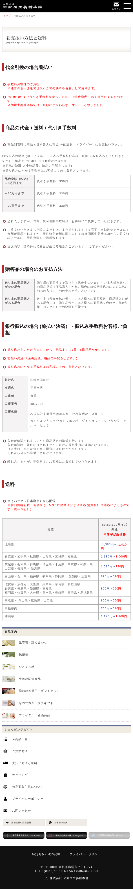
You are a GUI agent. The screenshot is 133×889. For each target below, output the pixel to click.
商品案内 (10, 631)
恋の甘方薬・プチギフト (36, 703)
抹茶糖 (23, 654)
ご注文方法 (20, 751)
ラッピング (20, 774)
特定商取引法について (28, 786)
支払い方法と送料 (24, 763)
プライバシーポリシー (28, 798)
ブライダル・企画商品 (34, 715)
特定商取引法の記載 (46, 854)
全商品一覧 (20, 739)
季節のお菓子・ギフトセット (39, 691)
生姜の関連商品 (30, 679)
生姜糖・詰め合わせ (33, 642)
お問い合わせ (21, 810)
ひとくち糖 (27, 666)
